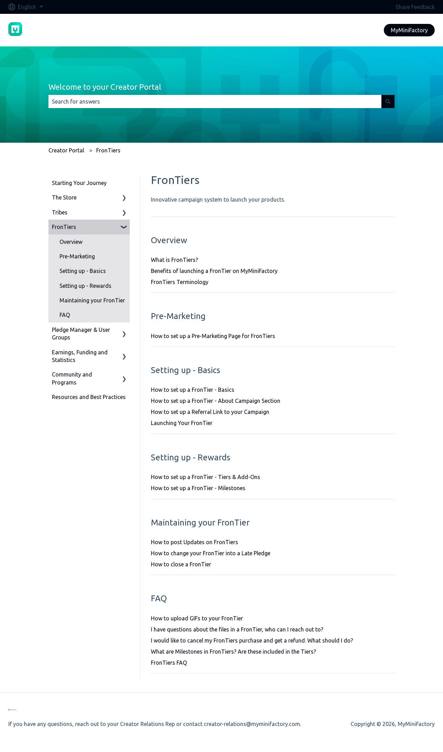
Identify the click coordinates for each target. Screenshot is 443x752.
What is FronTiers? (174, 260)
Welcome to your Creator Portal (104, 86)
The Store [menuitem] (64, 197)
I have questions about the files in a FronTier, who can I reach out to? (237, 629)
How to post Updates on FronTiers (194, 542)
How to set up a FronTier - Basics (192, 390)
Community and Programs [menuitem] (72, 378)
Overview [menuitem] (71, 242)
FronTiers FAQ (169, 663)
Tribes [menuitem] (59, 212)
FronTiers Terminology (179, 282)
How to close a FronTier (181, 564)
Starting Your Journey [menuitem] (79, 183)
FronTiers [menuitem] (64, 227)
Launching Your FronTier (182, 423)
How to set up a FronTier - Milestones (198, 488)
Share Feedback (415, 7)
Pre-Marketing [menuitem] (77, 256)
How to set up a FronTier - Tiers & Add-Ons (205, 477)
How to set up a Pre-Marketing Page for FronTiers (213, 336)
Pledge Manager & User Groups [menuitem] (81, 333)
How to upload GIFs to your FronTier (197, 618)
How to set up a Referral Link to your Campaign (210, 412)
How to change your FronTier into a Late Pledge (210, 553)
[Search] (388, 101)
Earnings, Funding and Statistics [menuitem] (80, 356)
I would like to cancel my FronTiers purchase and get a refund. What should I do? (252, 640)
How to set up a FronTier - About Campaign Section (215, 401)
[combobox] (214, 101)
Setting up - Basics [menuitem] (83, 271)
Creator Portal (66, 150)
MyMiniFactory (409, 30)
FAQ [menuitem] (65, 315)
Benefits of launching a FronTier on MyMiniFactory (214, 271)
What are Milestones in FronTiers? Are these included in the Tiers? (233, 651)
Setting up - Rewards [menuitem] (85, 286)
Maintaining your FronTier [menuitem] (92, 300)
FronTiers (108, 150)
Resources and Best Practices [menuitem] (89, 397)
